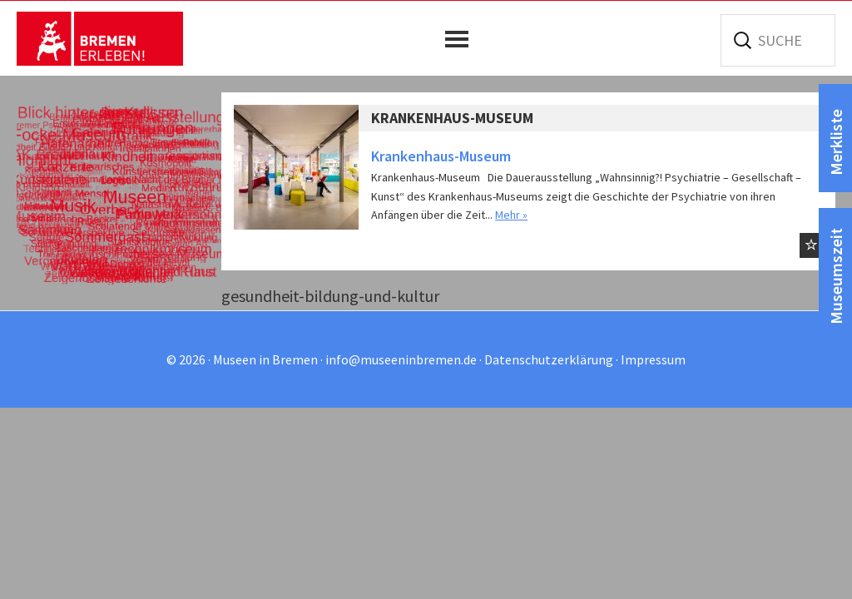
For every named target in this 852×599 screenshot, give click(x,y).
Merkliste (835, 142)
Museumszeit (835, 276)
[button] (461, 39)
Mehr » (511, 214)
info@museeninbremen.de (401, 359)
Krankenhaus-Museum (452, 117)
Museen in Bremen (100, 38)
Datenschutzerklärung (548, 359)
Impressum (653, 359)
